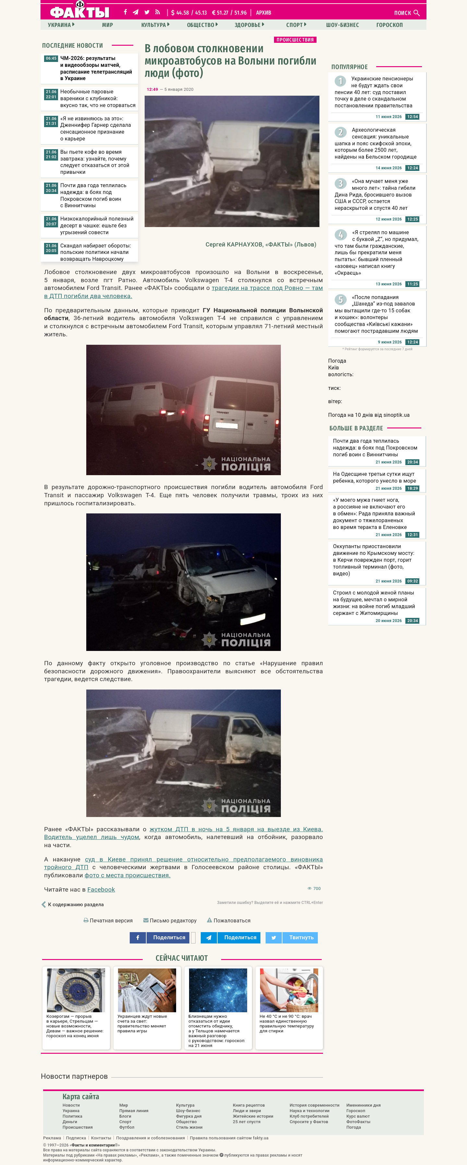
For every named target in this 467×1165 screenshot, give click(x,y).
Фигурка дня (189, 1116)
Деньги (70, 1121)
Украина (59, 25)
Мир (107, 25)
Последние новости (72, 45)
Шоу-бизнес (342, 25)
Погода (353, 1127)
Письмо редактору (173, 921)
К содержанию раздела (76, 904)
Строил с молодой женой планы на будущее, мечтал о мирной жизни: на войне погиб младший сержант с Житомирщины (374, 603)
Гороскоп (390, 25)
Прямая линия (134, 1110)
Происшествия (295, 40)
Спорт (294, 25)
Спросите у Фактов (309, 1121)
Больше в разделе (356, 428)
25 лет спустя (246, 1121)
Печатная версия (111, 921)
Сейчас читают (182, 958)
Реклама (52, 1138)
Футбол (126, 1127)
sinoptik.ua (396, 415)
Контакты (101, 1138)
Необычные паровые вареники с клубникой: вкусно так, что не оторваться (98, 98)
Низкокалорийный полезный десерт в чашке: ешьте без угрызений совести (97, 225)
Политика (72, 1116)
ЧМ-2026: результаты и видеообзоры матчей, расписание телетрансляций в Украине (96, 68)
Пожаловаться (232, 921)
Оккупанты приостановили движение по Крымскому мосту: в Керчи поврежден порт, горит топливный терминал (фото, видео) (373, 559)
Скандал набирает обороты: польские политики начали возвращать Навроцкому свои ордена (95, 256)
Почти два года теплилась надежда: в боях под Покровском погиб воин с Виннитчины (93, 195)
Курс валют (358, 1116)
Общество (200, 25)
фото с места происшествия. (128, 875)
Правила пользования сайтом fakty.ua (229, 1138)
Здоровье (248, 25)
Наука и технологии (309, 1110)
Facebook (101, 889)
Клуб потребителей (309, 1116)
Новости (71, 1105)
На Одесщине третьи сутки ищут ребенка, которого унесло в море (374, 477)
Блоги (125, 1116)
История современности (315, 1105)
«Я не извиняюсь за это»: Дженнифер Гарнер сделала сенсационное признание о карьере (95, 128)
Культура (153, 25)
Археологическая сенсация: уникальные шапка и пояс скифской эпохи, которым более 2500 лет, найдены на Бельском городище (376, 143)
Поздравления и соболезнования (150, 1138)
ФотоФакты (358, 1121)
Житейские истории (253, 1116)
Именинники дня (363, 1105)
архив (264, 12)
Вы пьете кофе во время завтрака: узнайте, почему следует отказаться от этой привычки (94, 162)
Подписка (76, 1138)
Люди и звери (247, 1110)
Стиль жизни (189, 1127)
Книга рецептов (249, 1105)
